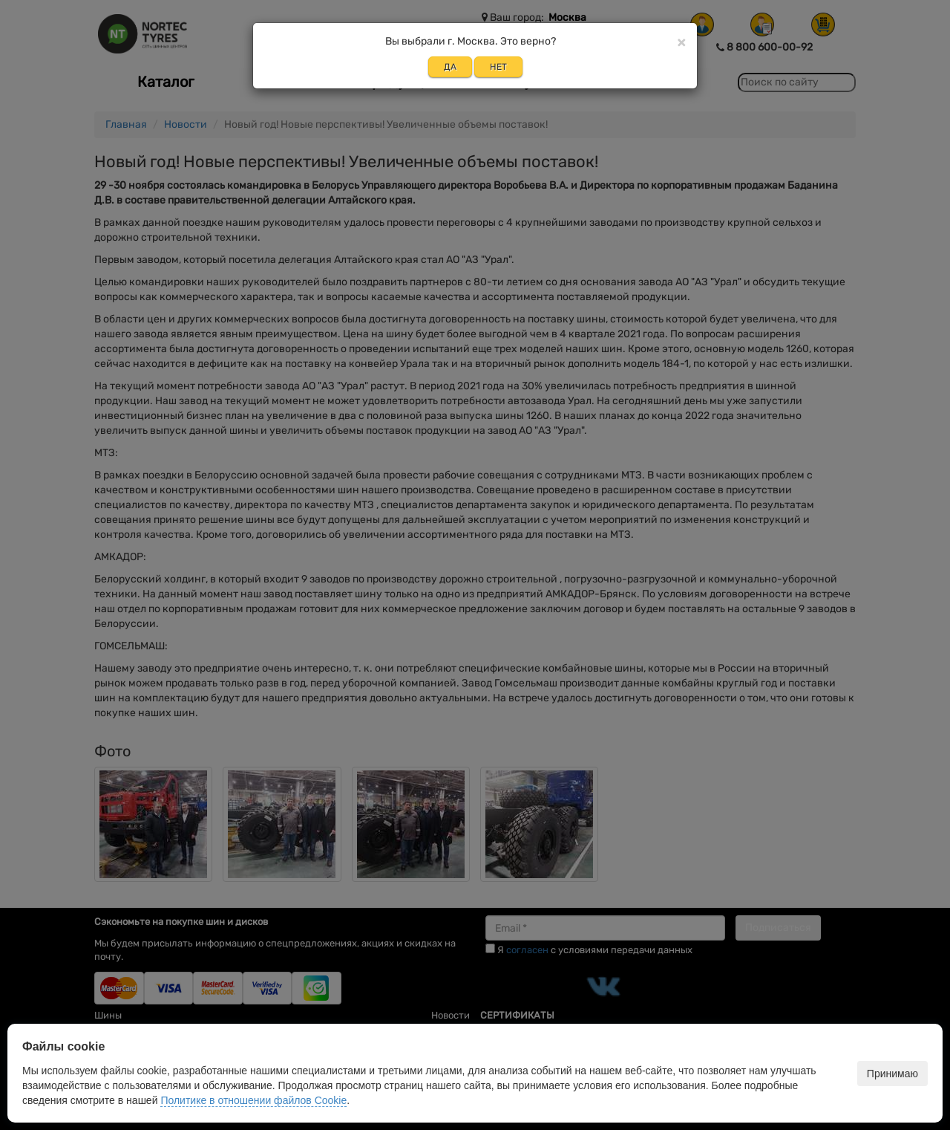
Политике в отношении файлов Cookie (253, 1100)
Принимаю (892, 1073)
